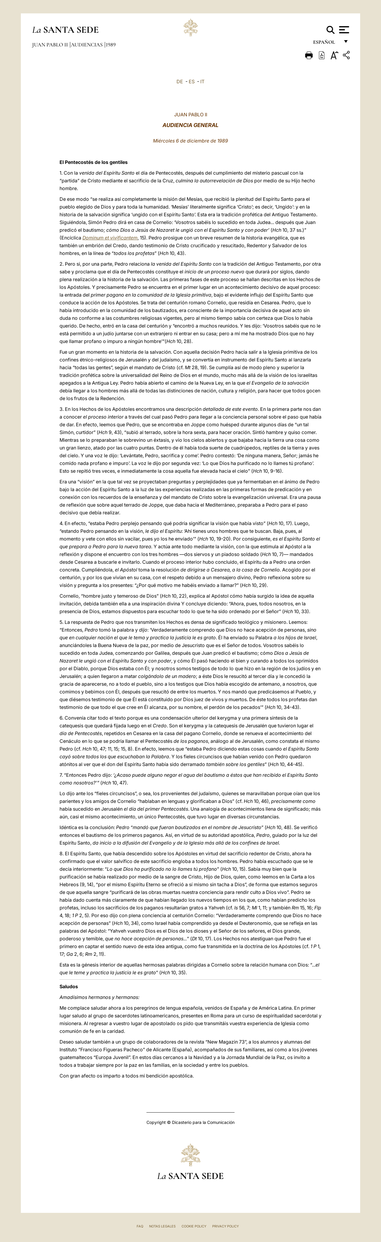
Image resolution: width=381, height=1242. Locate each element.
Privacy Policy (225, 1226)
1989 (111, 44)
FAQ (140, 1226)
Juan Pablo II (50, 44)
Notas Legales (162, 1226)
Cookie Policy (194, 1226)
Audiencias (87, 44)
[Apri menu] (343, 30)
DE (180, 81)
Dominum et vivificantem (110, 238)
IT (202, 81)
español (326, 43)
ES (192, 81)
